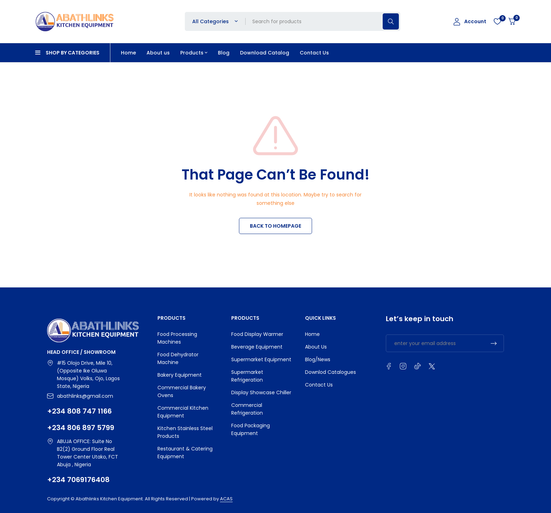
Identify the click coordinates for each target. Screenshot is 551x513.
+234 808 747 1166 (79, 411)
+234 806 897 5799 (80, 428)
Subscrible (494, 343)
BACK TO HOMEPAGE (275, 225)
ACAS (226, 498)
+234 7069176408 (78, 480)
